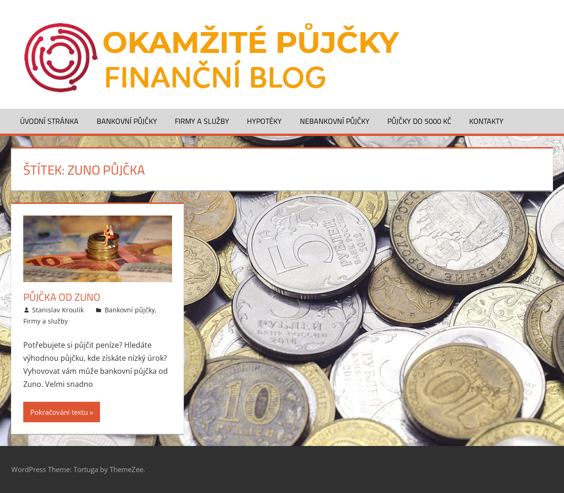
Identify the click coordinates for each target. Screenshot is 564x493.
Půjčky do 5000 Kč (419, 121)
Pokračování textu (59, 412)
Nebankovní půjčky (335, 121)
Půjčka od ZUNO (61, 297)
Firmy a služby (202, 121)
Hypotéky (264, 121)
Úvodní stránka (49, 121)
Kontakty (486, 121)
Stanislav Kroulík (58, 309)
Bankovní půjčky (127, 121)
